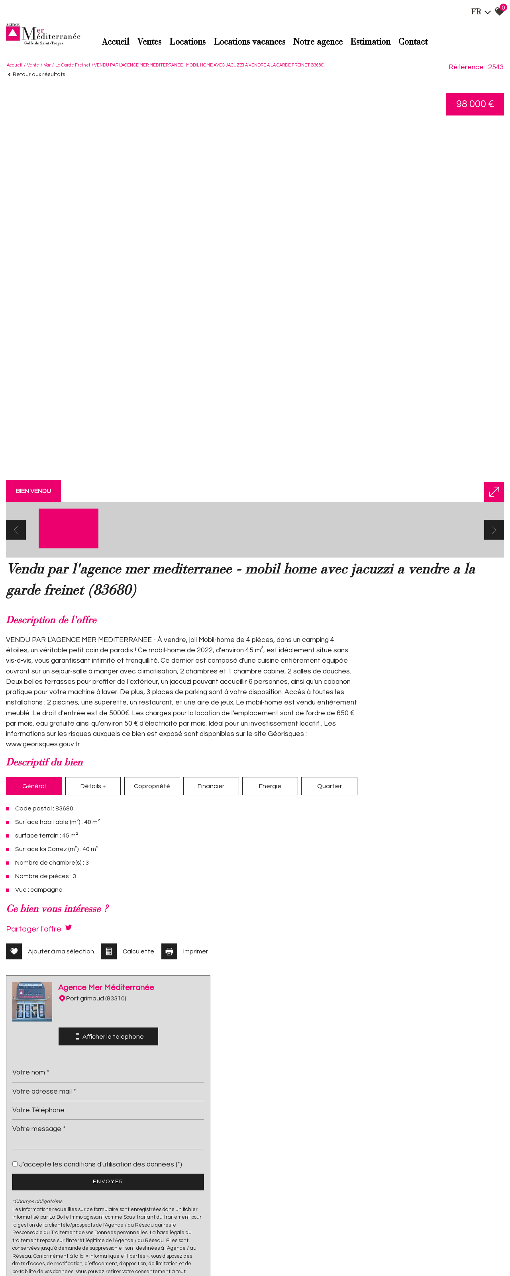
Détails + (87, 856)
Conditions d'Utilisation (428, 1115)
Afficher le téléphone (425, 746)
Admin (143, 1252)
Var (47, 64)
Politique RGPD (216, 1252)
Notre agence (318, 42)
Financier (197, 856)
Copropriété (142, 856)
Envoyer (425, 901)
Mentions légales (66, 1252)
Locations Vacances (249, 42)
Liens (127, 1252)
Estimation (370, 42)
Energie (253, 856)
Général (31, 856)
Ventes (149, 42)
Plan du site (32, 1252)
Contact (413, 42)
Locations (187, 42)
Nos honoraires (104, 1252)
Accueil (115, 42)
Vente (33, 64)
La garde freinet (72, 64)
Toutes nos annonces (175, 1252)
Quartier (308, 856)
